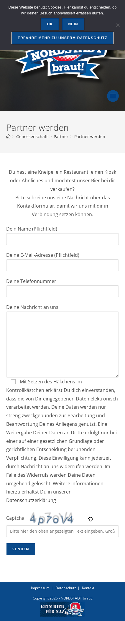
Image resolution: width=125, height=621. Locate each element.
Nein (73, 24)
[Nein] (118, 25)
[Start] (8, 136)
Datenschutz (65, 587)
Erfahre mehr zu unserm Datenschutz (62, 38)
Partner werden (89, 136)
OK (50, 24)
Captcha (15, 518)
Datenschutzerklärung (31, 500)
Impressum (40, 587)
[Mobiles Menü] (113, 100)
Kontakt (88, 587)
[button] (90, 518)
